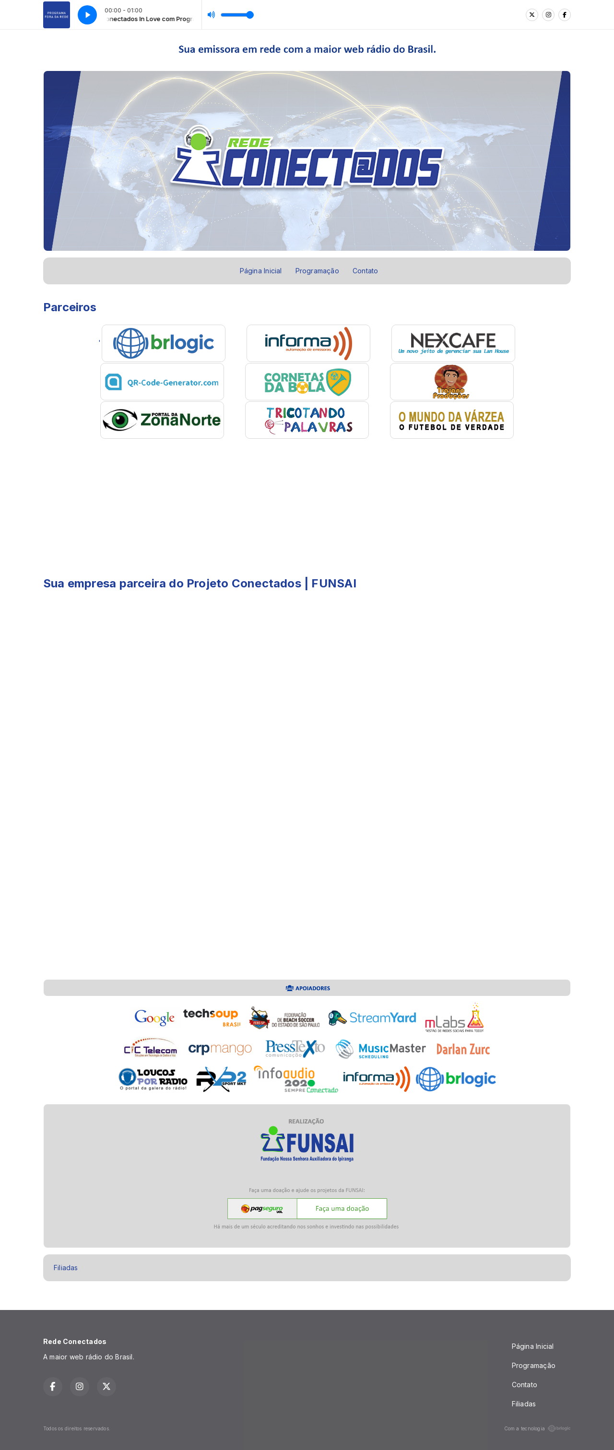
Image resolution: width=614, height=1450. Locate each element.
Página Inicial (261, 271)
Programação (317, 271)
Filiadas (66, 1267)
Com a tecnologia (537, 1428)
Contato (365, 271)
